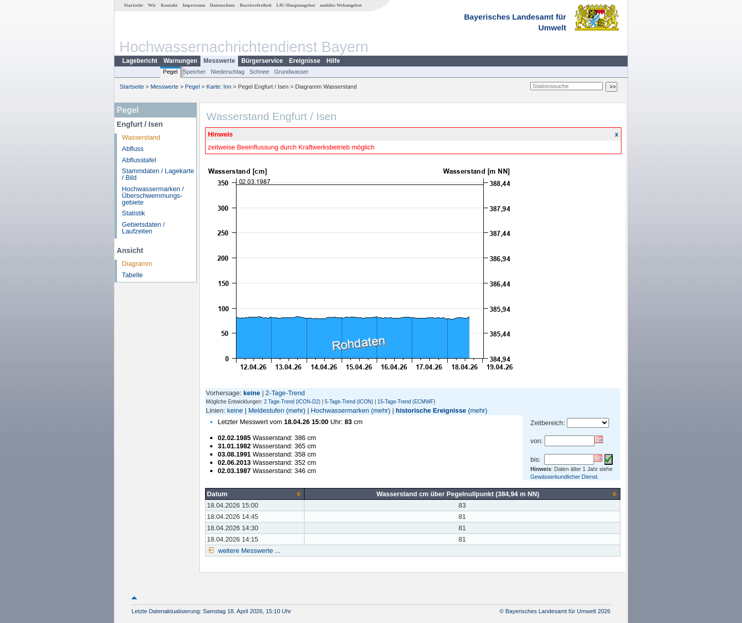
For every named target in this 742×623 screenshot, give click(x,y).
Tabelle (132, 275)
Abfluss (133, 149)
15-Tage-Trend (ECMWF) (406, 402)
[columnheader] (254, 493)
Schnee (259, 72)
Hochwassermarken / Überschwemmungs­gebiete (153, 195)
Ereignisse (305, 60)
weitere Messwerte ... (248, 550)
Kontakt (169, 5)
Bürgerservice (262, 60)
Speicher (194, 72)
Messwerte (219, 60)
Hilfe (333, 60)
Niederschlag (227, 72)
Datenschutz (222, 5)
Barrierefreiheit (256, 5)
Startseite (133, 5)
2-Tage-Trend (285, 393)
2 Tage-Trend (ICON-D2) (292, 402)
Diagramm (137, 263)
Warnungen (180, 60)
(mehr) (296, 410)
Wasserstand (141, 137)
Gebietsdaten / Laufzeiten (143, 228)
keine (235, 410)
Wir (152, 5)
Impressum (193, 5)
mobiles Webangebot (341, 5)
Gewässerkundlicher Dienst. (564, 477)
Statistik (133, 213)
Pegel (170, 72)
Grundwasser (291, 72)
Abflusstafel (139, 160)
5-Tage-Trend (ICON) (349, 402)
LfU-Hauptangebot (295, 5)
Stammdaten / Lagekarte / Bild (158, 174)
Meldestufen (266, 410)
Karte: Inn (219, 86)
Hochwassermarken (340, 410)
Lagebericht (139, 60)
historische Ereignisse (431, 410)
